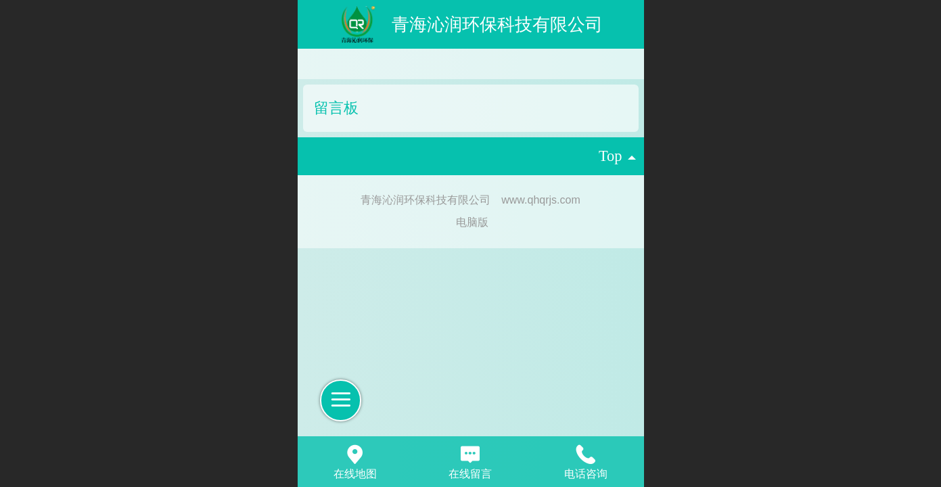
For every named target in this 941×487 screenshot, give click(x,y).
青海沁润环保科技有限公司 (497, 24)
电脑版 (472, 222)
